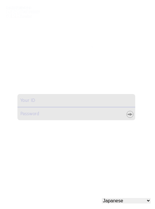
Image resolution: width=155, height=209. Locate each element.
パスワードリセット (114, 124)
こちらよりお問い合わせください (75, 151)
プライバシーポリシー (125, 184)
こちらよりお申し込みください (75, 168)
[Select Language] (126, 200)
